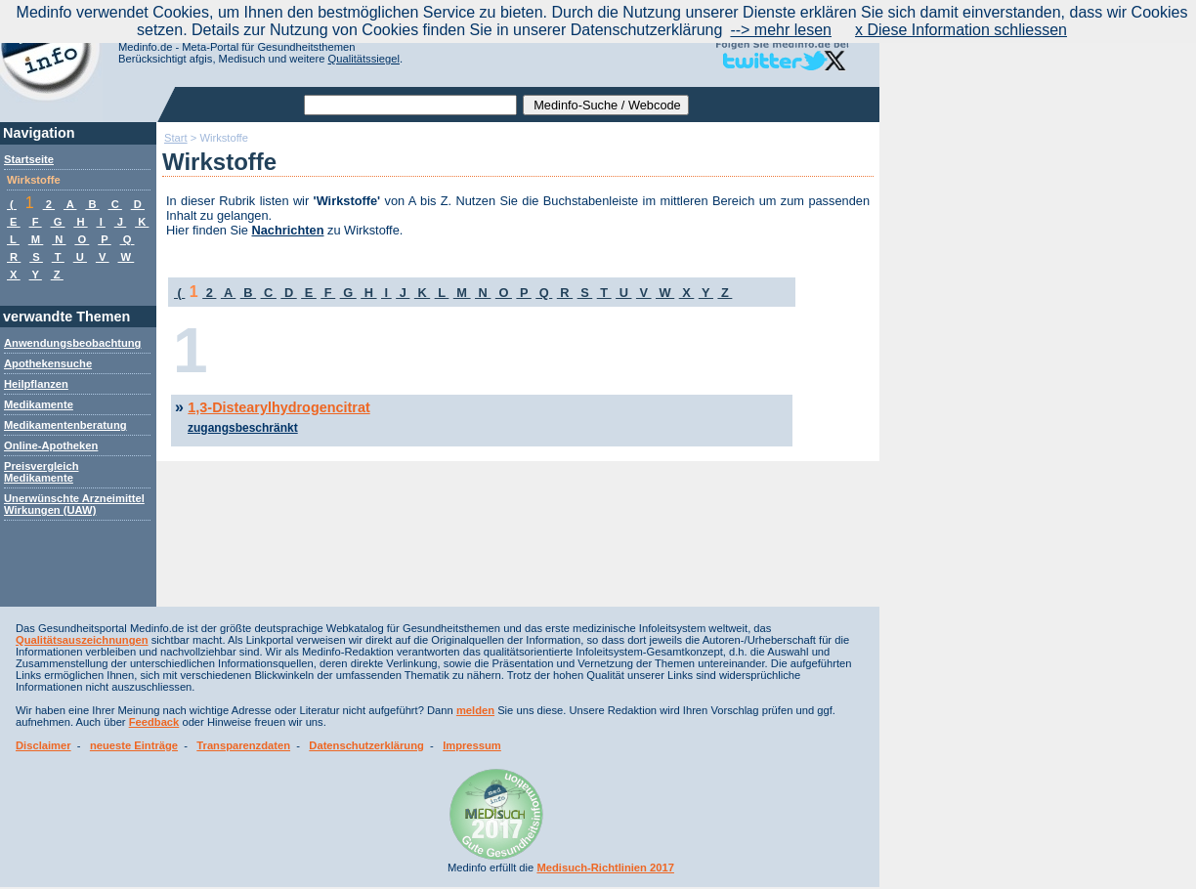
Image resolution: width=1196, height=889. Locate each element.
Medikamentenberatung (65, 425)
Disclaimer (43, 745)
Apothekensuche (48, 363)
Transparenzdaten (243, 745)
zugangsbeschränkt (243, 428)
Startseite (29, 159)
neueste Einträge (134, 745)
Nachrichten (288, 230)
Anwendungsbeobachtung (72, 343)
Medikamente (38, 404)
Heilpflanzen (36, 384)
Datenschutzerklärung (366, 745)
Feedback (154, 722)
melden (475, 710)
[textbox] (410, 105)
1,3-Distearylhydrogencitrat (278, 407)
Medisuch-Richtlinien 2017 (605, 867)
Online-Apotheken (51, 445)
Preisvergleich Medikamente (41, 472)
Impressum (472, 745)
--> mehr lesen (781, 29)
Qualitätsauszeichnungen (82, 640)
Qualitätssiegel (364, 58)
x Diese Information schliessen (961, 29)
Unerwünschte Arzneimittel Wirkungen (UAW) (74, 504)
